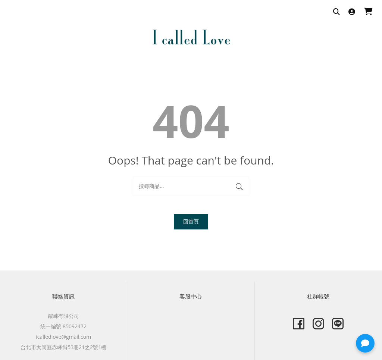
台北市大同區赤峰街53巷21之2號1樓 (63, 347)
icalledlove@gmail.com (63, 336)
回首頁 (191, 221)
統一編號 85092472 (63, 326)
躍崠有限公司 (63, 315)
